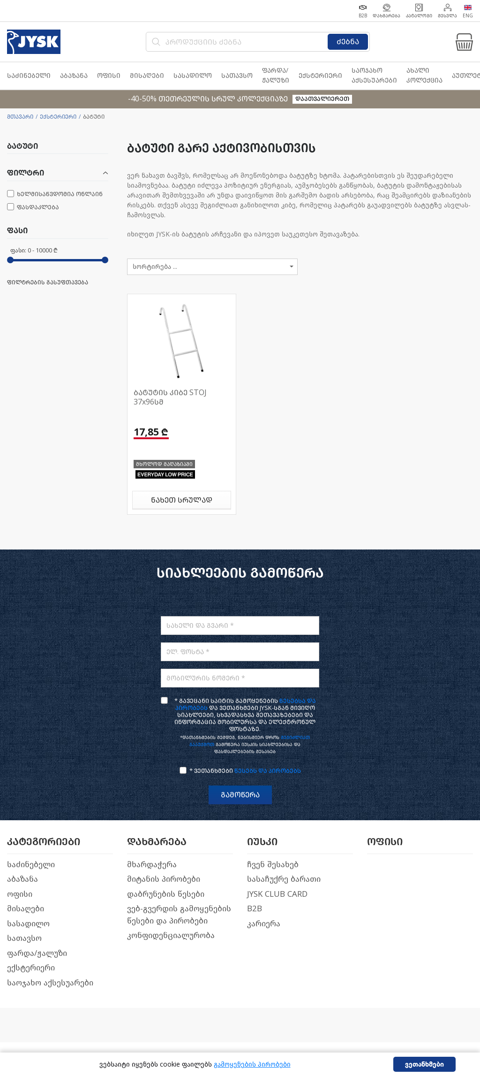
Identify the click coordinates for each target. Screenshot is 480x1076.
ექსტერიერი (58, 117)
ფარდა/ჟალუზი (37, 953)
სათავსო (24, 938)
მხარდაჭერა (152, 865)
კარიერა (263, 924)
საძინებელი (31, 865)
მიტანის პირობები (163, 879)
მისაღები (25, 909)
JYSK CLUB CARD (277, 894)
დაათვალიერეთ (322, 98)
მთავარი (20, 117)
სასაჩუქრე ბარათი (284, 879)
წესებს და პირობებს (267, 770)
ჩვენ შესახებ (273, 865)
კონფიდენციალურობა (171, 935)
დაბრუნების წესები (165, 894)
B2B (254, 909)
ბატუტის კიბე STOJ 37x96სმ (170, 397)
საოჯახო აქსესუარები (50, 983)
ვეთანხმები (424, 1064)
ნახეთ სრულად (181, 500)
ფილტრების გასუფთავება (47, 282)
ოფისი (19, 894)
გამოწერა (240, 794)
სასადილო (28, 924)
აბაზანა (22, 879)
